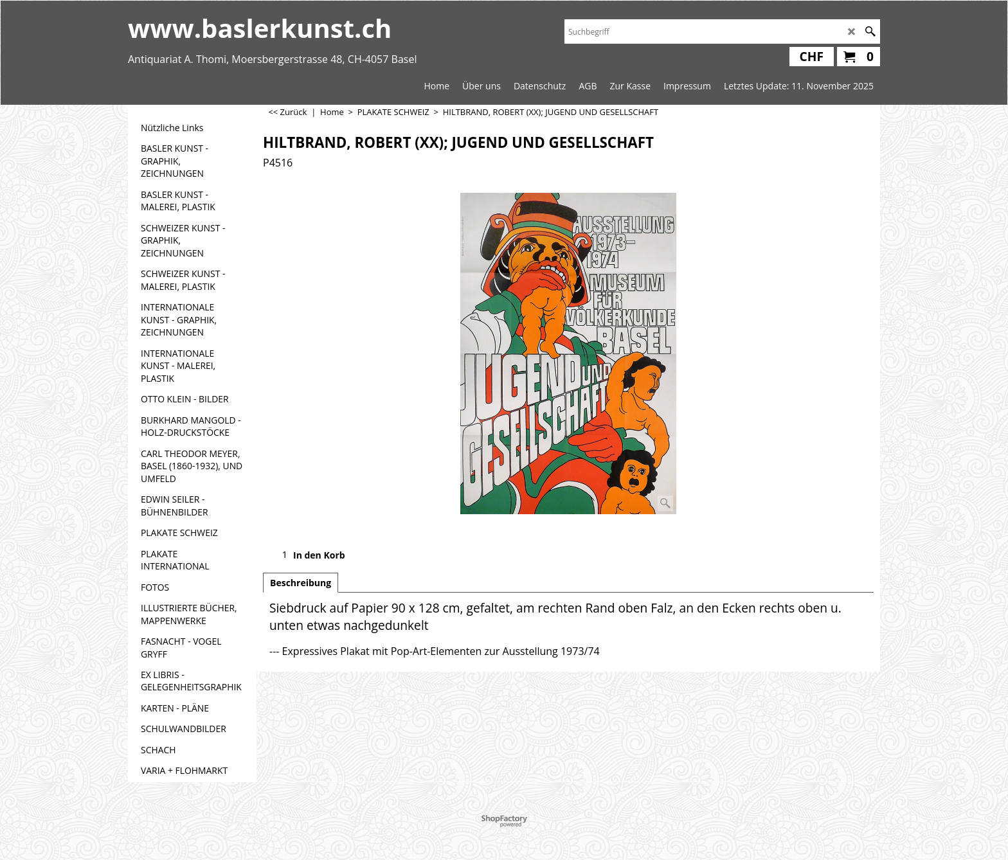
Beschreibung (300, 583)
